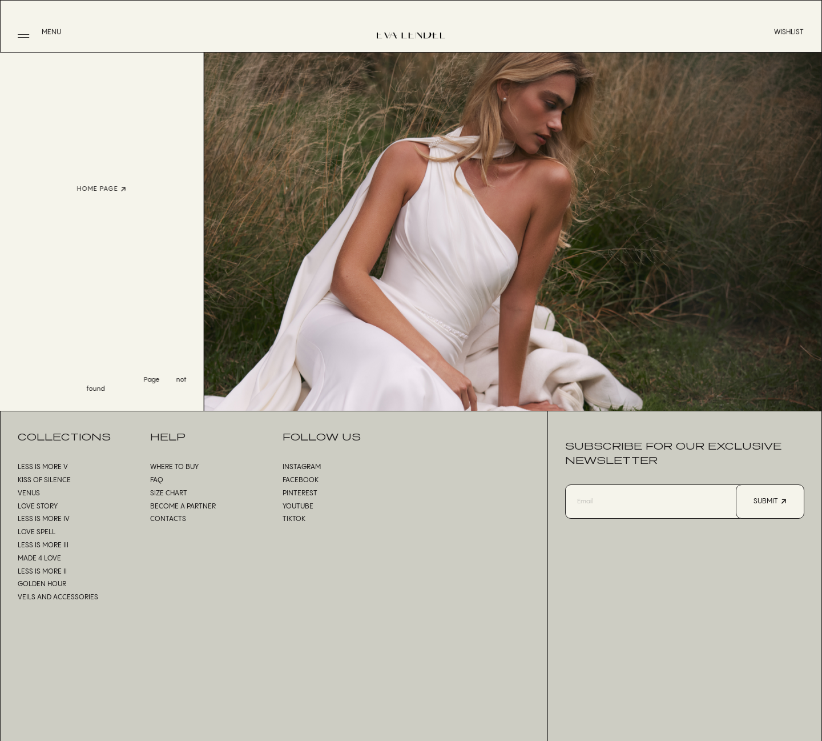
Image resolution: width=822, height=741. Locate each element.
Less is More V (43, 467)
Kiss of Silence (44, 480)
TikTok (294, 519)
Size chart (168, 493)
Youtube (298, 506)
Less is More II (42, 571)
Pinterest (300, 493)
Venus (29, 493)
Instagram (302, 467)
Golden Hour (42, 584)
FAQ (156, 480)
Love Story (38, 506)
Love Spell (36, 532)
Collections (64, 436)
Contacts (168, 519)
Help (168, 436)
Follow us (322, 436)
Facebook (301, 480)
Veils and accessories (58, 597)
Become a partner (183, 506)
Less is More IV (44, 519)
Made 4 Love (39, 558)
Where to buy (174, 467)
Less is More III (43, 545)
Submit (770, 501)
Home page (87, 189)
